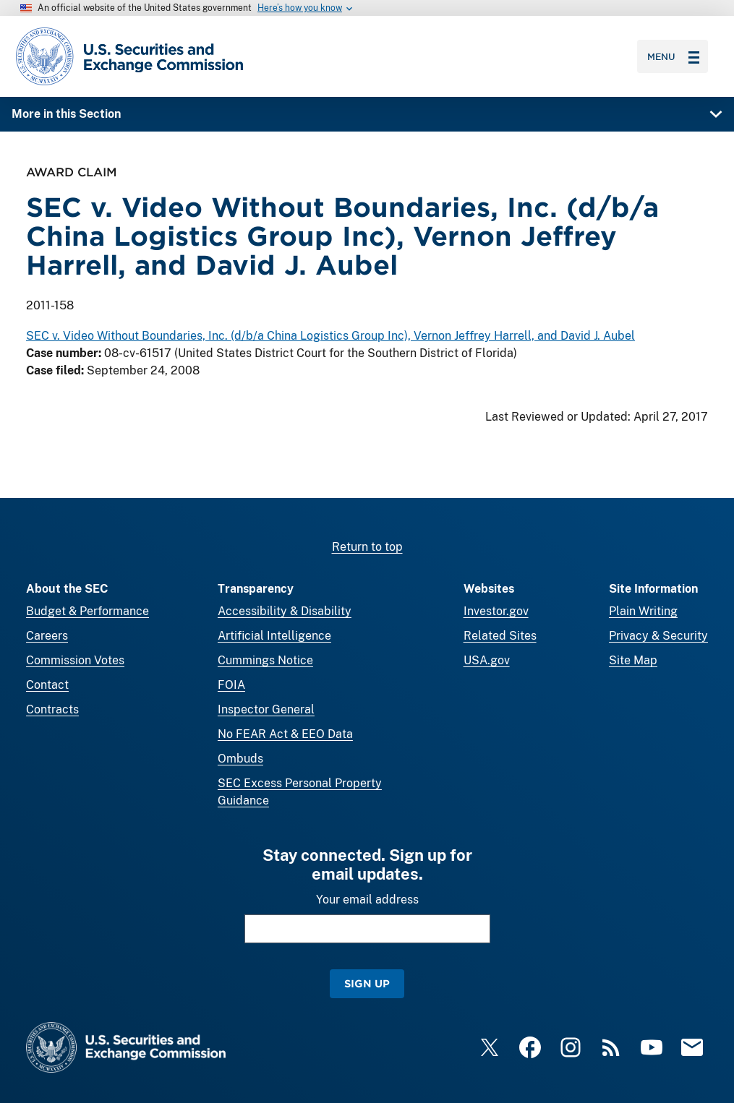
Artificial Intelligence (274, 636)
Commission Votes (75, 660)
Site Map (633, 660)
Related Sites (500, 636)
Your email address (367, 899)
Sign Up (367, 983)
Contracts (52, 709)
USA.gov (487, 660)
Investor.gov (496, 611)
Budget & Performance (87, 611)
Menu (673, 56)
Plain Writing (643, 611)
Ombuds (240, 758)
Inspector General (266, 709)
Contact (47, 685)
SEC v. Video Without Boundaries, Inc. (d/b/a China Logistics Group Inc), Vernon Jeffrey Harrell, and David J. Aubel (330, 336)
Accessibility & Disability (284, 611)
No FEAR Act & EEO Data (285, 734)
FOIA (231, 685)
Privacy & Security (658, 636)
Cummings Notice (265, 660)
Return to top (367, 547)
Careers (47, 636)
